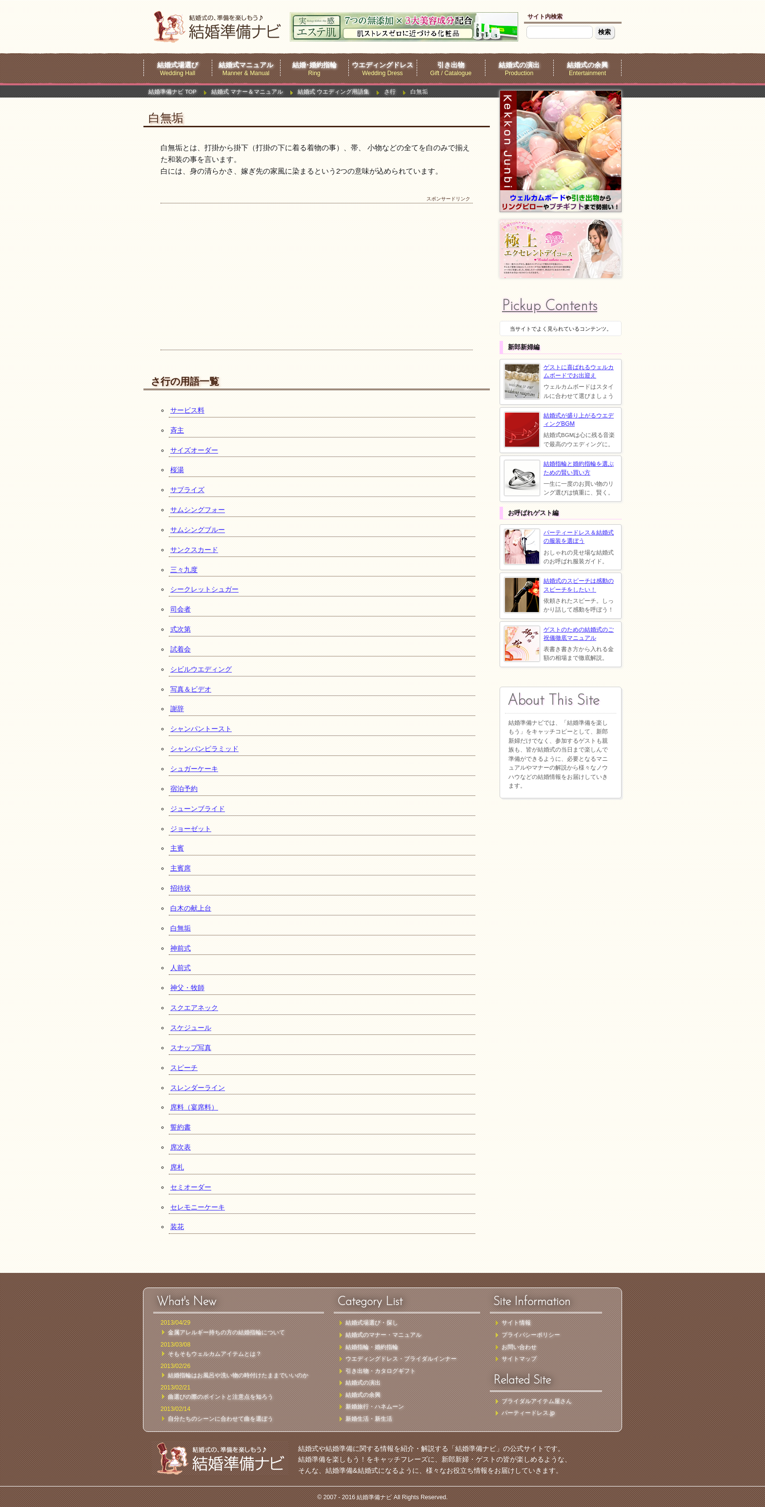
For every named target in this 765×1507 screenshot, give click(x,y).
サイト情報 (516, 1322)
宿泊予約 (184, 789)
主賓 (177, 848)
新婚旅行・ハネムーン (374, 1406)
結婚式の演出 (519, 65)
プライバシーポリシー (531, 1334)
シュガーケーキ (194, 769)
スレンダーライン (197, 1087)
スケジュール (190, 1027)
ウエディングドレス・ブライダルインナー (401, 1358)
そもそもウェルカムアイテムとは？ (215, 1353)
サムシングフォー (197, 510)
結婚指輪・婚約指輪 (371, 1347)
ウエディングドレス (382, 65)
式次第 (180, 629)
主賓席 (180, 868)
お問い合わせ (519, 1347)
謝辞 (177, 709)
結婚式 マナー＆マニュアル (247, 92)
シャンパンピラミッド (204, 749)
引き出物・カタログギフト (380, 1371)
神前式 (180, 948)
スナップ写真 (190, 1047)
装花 (177, 1226)
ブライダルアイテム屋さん (537, 1401)
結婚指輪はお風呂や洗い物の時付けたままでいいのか (238, 1375)
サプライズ (187, 490)
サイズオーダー (194, 450)
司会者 (180, 609)
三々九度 (184, 570)
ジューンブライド (197, 809)
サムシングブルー (197, 530)
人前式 (180, 968)
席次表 (180, 1147)
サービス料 (187, 410)
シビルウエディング (201, 669)
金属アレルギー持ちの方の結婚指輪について (226, 1332)
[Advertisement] (317, 276)
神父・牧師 (187, 987)
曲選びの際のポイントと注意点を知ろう (220, 1396)
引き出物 (450, 65)
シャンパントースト (201, 729)
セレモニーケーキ (197, 1207)
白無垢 (180, 928)
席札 (177, 1167)
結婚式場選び (177, 65)
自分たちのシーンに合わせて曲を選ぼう (220, 1418)
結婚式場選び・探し (371, 1322)
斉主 (177, 430)
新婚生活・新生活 (368, 1418)
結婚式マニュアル (246, 65)
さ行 (390, 92)
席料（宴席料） (194, 1107)
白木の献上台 (190, 908)
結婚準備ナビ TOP (172, 92)
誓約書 (180, 1127)
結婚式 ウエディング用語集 (333, 92)
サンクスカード (194, 550)
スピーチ (184, 1067)
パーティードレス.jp (528, 1412)
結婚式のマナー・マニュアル (383, 1334)
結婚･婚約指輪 (314, 65)
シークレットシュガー (204, 589)
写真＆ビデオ (190, 689)
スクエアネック (194, 1007)
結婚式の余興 (587, 65)
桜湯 (177, 470)
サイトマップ (519, 1358)
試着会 (180, 649)
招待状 (180, 888)
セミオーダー (190, 1187)
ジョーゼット (190, 829)
